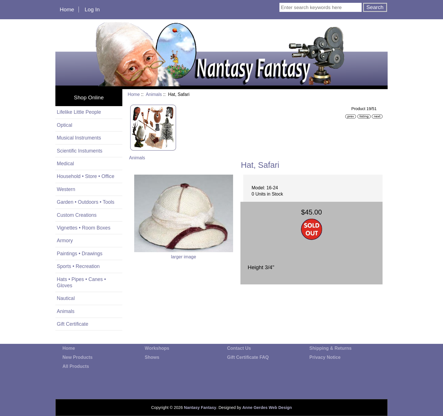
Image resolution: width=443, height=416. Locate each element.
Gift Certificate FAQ (248, 357)
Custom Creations (77, 215)
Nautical (66, 298)
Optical (64, 125)
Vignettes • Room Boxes (83, 228)
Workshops (157, 348)
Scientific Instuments (79, 151)
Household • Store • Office (85, 176)
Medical (65, 163)
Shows (152, 357)
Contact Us (239, 348)
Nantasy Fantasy (200, 407)
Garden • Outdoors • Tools (85, 202)
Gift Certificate (72, 324)
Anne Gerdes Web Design (267, 407)
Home (67, 9)
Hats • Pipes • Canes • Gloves (81, 282)
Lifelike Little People (79, 112)
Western (66, 189)
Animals (154, 94)
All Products (75, 366)
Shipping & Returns (330, 348)
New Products (77, 357)
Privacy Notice (324, 357)
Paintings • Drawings (80, 253)
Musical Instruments (79, 138)
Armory (65, 240)
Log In (92, 9)
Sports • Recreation (78, 266)
